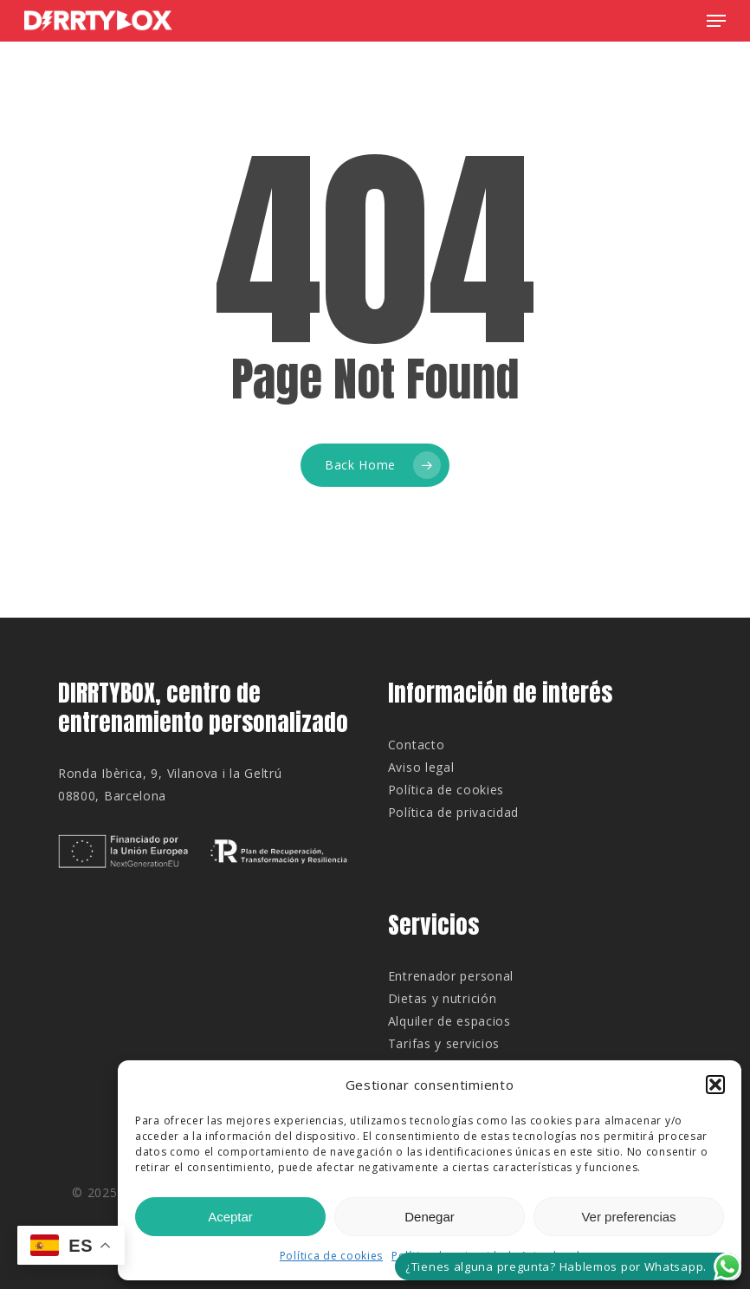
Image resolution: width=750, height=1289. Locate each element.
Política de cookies (331, 1255)
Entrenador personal (451, 976)
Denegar (429, 1216)
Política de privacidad (453, 812)
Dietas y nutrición (442, 998)
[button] (715, 1084)
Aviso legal (421, 767)
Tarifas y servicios (444, 1043)
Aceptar (230, 1216)
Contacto (416, 744)
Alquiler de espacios (449, 1021)
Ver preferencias (628, 1216)
